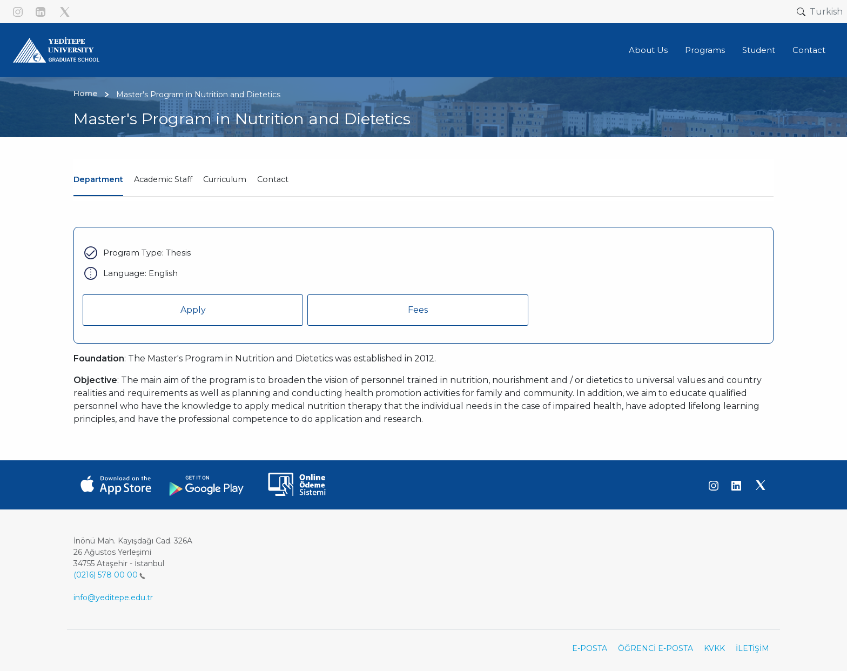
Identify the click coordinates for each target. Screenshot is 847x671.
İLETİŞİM (752, 648)
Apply (193, 310)
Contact (272, 179)
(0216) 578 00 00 (109, 575)
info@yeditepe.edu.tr (113, 597)
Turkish (826, 11)
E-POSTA (589, 648)
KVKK (714, 648)
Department (98, 179)
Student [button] (758, 50)
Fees (418, 310)
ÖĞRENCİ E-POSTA (655, 648)
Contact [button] (808, 50)
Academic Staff (163, 179)
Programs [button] (705, 50)
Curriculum (224, 179)
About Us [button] (648, 50)
